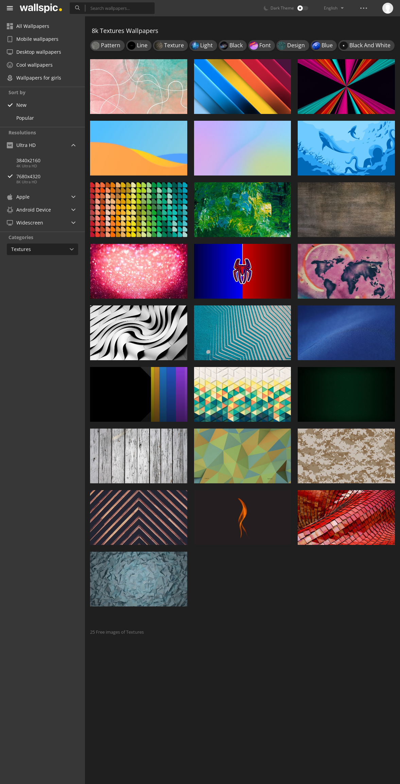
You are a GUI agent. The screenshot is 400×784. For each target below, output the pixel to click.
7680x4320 (50, 176)
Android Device (29, 209)
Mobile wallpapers (32, 39)
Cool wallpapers (30, 65)
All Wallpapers (28, 26)
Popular (25, 118)
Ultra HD (21, 145)
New (21, 105)
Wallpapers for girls (34, 77)
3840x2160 (28, 160)
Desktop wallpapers (34, 52)
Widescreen (25, 222)
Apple (18, 197)
